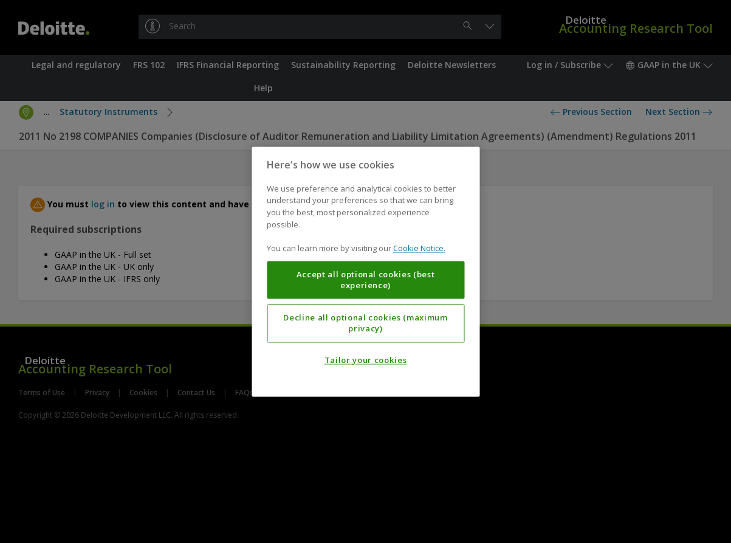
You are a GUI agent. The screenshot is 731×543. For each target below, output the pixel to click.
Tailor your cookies (365, 360)
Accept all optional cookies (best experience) (366, 280)
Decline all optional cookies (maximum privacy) (365, 323)
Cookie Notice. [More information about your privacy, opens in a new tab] (419, 248)
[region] (365, 271)
